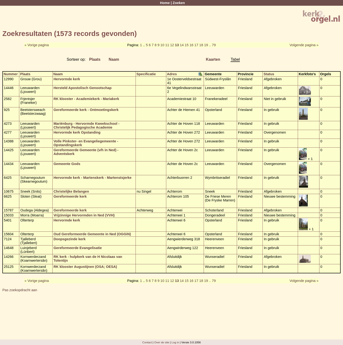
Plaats (95, 59)
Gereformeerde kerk (70, 196)
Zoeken (179, 3)
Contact (147, 342)
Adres (172, 74)
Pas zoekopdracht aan (19, 290)
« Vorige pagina (37, 45)
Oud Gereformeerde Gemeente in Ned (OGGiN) (92, 234)
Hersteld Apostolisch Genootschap (83, 88)
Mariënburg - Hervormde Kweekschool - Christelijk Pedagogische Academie (87, 125)
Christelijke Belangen (71, 191)
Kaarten (213, 59)
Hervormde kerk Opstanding (77, 132)
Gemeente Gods (67, 164)
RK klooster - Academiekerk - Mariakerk (86, 99)
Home (165, 3)
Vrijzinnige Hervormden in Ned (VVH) (84, 215)
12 (172, 45)
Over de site (161, 342)
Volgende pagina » (304, 45)
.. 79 (212, 45)
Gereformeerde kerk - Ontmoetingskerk (86, 110)
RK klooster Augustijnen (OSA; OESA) (85, 267)
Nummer (11, 74)
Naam (114, 59)
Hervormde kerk (67, 79)
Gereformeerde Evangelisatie (78, 248)
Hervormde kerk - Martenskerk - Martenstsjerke (92, 178)
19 (206, 45)
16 (191, 45)
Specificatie (146, 74)
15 (186, 45)
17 (196, 45)
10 (162, 45)
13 (177, 45)
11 (167, 45)
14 (182, 45)
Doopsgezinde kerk (70, 239)
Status (268, 74)
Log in (175, 342)
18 (201, 45)
